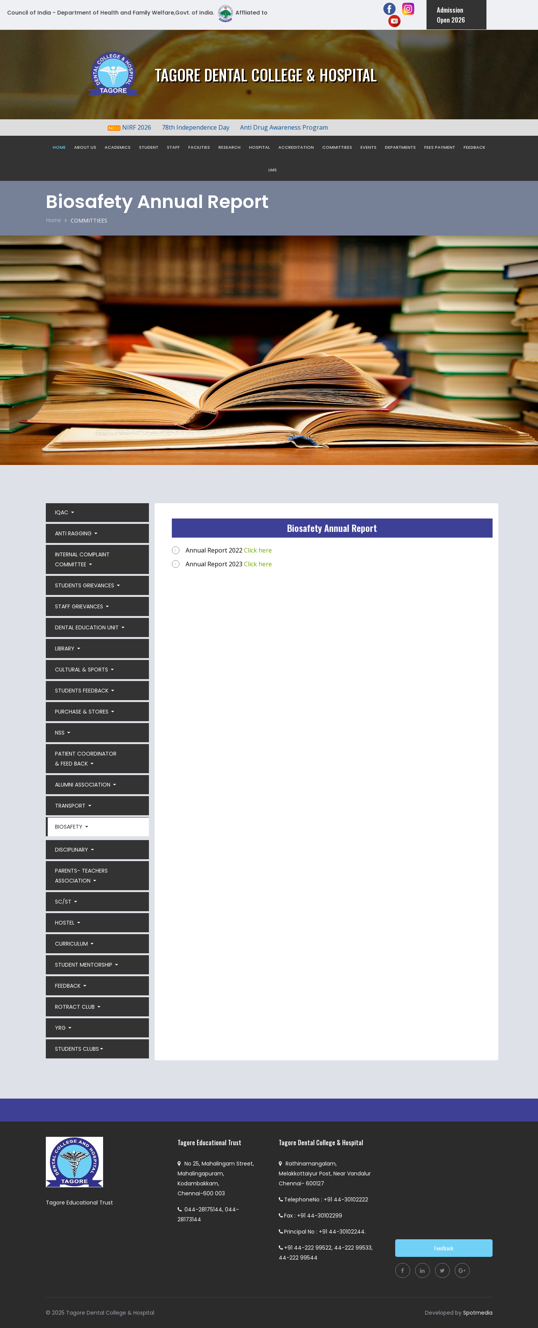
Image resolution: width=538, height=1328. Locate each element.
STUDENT (148, 147)
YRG (61, 1028)
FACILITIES (199, 147)
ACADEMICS (118, 147)
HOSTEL (65, 923)
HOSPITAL (259, 147)
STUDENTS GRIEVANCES (85, 585)
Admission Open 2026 (451, 14)
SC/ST (64, 901)
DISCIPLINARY (72, 849)
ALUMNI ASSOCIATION (83, 784)
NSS (60, 732)
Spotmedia (478, 1313)
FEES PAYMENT (439, 147)
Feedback (443, 1248)
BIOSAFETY (69, 827)
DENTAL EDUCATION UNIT (87, 627)
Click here (258, 550)
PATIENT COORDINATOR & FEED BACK (85, 758)
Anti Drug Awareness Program (290, 127)
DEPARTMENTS (400, 147)
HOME (59, 147)
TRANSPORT (71, 805)
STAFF (173, 147)
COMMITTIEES (337, 147)
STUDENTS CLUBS (77, 1049)
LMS (272, 170)
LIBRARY (65, 648)
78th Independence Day (202, 127)
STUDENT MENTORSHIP (84, 965)
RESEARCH (229, 147)
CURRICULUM (72, 944)
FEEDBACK (474, 147)
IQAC (62, 512)
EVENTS (368, 147)
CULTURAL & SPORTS (82, 669)
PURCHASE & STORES (82, 711)
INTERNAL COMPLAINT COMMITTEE (82, 559)
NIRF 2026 (143, 127)
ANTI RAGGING (74, 533)
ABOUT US (85, 147)
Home (53, 220)
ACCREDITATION (296, 147)
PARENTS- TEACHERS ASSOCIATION (81, 875)
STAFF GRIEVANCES (80, 606)
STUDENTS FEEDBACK (82, 690)
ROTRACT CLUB (75, 1007)
